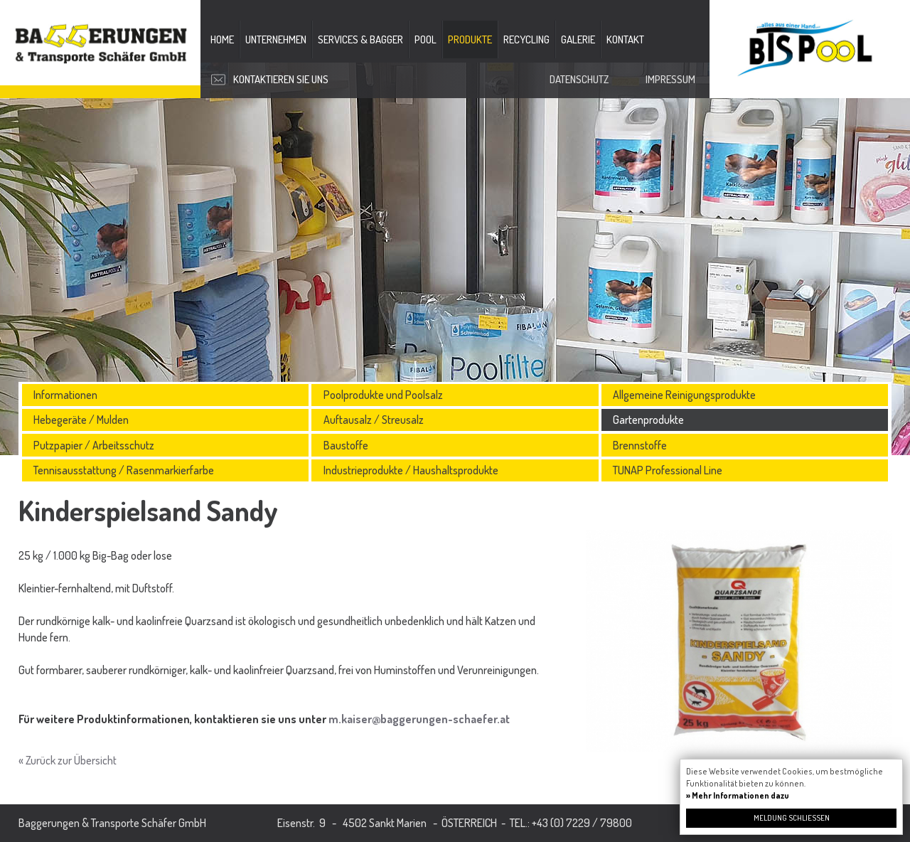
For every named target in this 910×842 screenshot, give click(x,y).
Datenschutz (579, 79)
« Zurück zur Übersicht (67, 760)
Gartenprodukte (648, 419)
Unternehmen (275, 39)
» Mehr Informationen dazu (737, 795)
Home (222, 39)
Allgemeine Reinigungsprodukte (684, 395)
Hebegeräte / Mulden (81, 419)
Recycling (526, 39)
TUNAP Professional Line (667, 470)
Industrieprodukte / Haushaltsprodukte (410, 470)
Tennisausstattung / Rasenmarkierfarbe (123, 470)
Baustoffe (345, 445)
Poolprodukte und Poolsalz (383, 395)
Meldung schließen (792, 818)
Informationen (65, 395)
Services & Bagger (360, 39)
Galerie (578, 39)
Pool (425, 39)
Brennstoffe (640, 445)
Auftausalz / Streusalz (373, 419)
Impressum (670, 79)
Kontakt (625, 39)
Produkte (470, 39)
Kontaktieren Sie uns (280, 79)
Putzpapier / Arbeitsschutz (93, 445)
